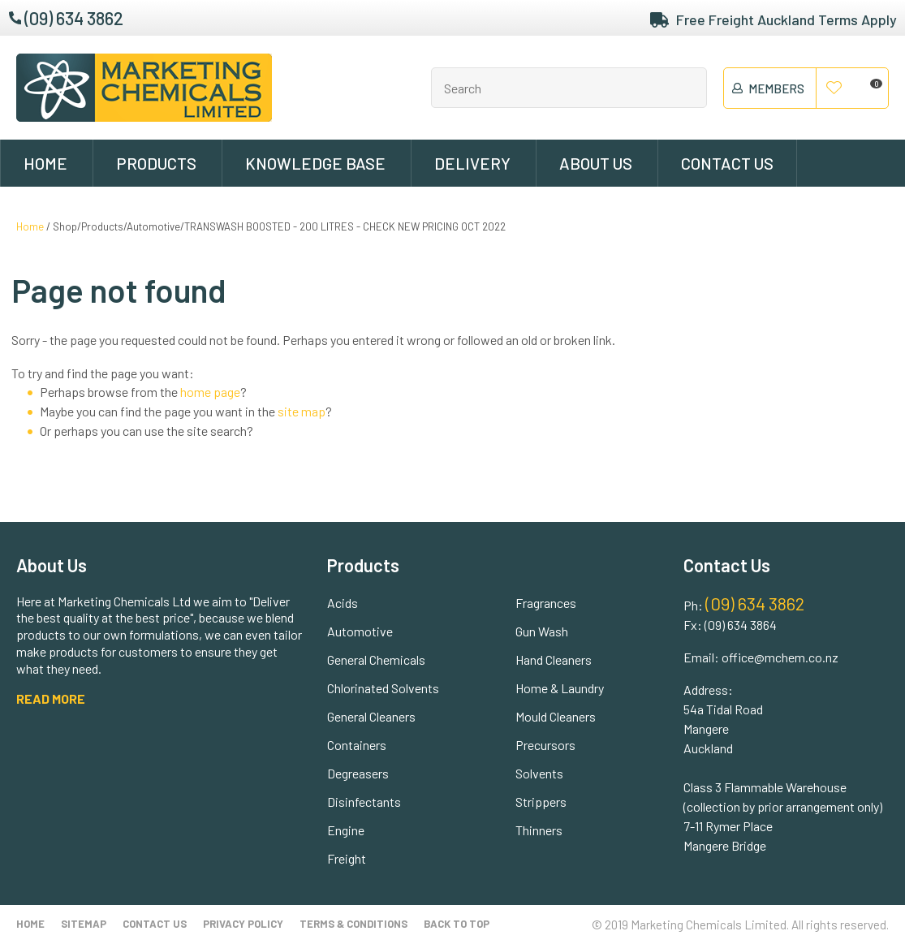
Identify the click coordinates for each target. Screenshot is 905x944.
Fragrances (545, 602)
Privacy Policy (243, 923)
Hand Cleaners (553, 659)
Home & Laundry (559, 688)
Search (687, 87)
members (776, 88)
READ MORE (50, 698)
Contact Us (727, 163)
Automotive (360, 631)
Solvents (539, 773)
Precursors (545, 744)
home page (210, 391)
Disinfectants (364, 801)
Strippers (541, 801)
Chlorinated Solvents (383, 688)
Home (45, 163)
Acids (342, 602)
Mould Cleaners (555, 716)
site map (301, 411)
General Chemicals (376, 659)
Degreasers (358, 773)
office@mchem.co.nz (780, 657)
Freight (346, 858)
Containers (356, 744)
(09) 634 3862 (73, 17)
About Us (595, 163)
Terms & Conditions (353, 923)
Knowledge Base (315, 163)
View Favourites (834, 88)
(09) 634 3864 (741, 624)
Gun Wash (541, 631)
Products (156, 163)
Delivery (472, 163)
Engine (345, 830)
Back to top (456, 923)
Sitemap (83, 923)
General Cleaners (371, 716)
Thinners (538, 830)
